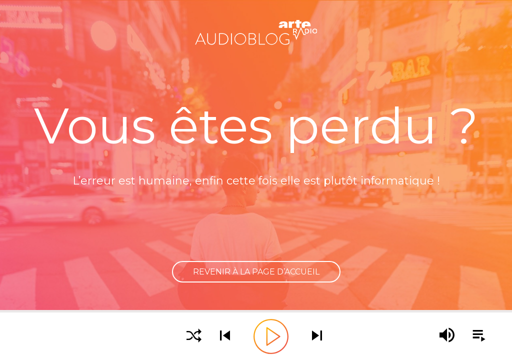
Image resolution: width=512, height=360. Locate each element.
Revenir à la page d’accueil (256, 271)
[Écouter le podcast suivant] (317, 336)
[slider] (256, 311)
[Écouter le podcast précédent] (225, 336)
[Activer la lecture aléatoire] (194, 336)
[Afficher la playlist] (473, 336)
